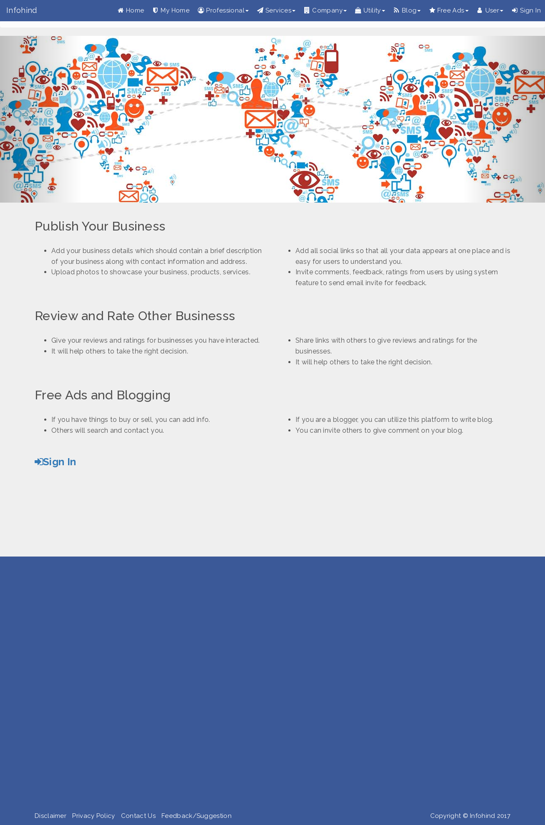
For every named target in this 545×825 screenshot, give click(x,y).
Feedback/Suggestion (196, 816)
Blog (407, 10)
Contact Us (138, 816)
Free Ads (448, 10)
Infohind (21, 10)
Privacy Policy (93, 816)
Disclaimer (50, 816)
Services (276, 10)
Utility (370, 10)
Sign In (526, 10)
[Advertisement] (250, 686)
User (490, 10)
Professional (223, 10)
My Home (170, 10)
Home (131, 10)
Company (325, 10)
